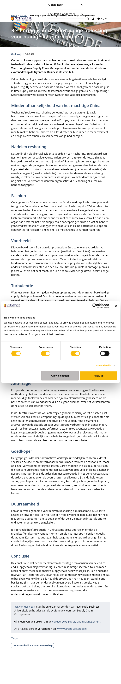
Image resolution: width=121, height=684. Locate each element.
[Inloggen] (93, 18)
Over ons (54, 23)
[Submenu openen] (81, 4)
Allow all (99, 375)
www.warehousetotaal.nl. (72, 629)
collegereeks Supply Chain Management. (76, 621)
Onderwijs (17, 54)
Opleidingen (55, 5)
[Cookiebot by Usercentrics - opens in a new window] (95, 305)
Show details (103, 365)
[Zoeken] (87, 19)
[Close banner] (116, 306)
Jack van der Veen (24, 606)
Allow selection (60, 375)
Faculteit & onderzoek (61, 14)
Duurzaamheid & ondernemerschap (33, 645)
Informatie (54, 32)
